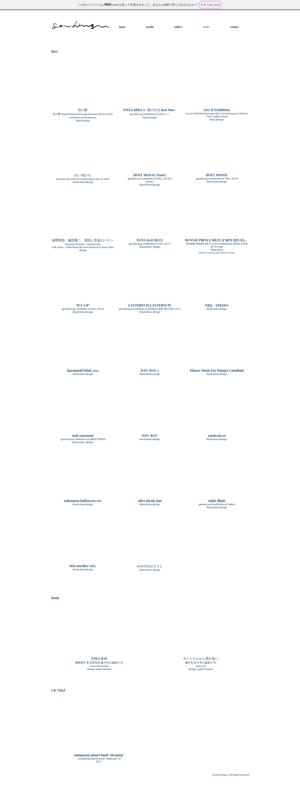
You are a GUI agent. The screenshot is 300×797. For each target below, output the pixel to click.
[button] (82, 92)
